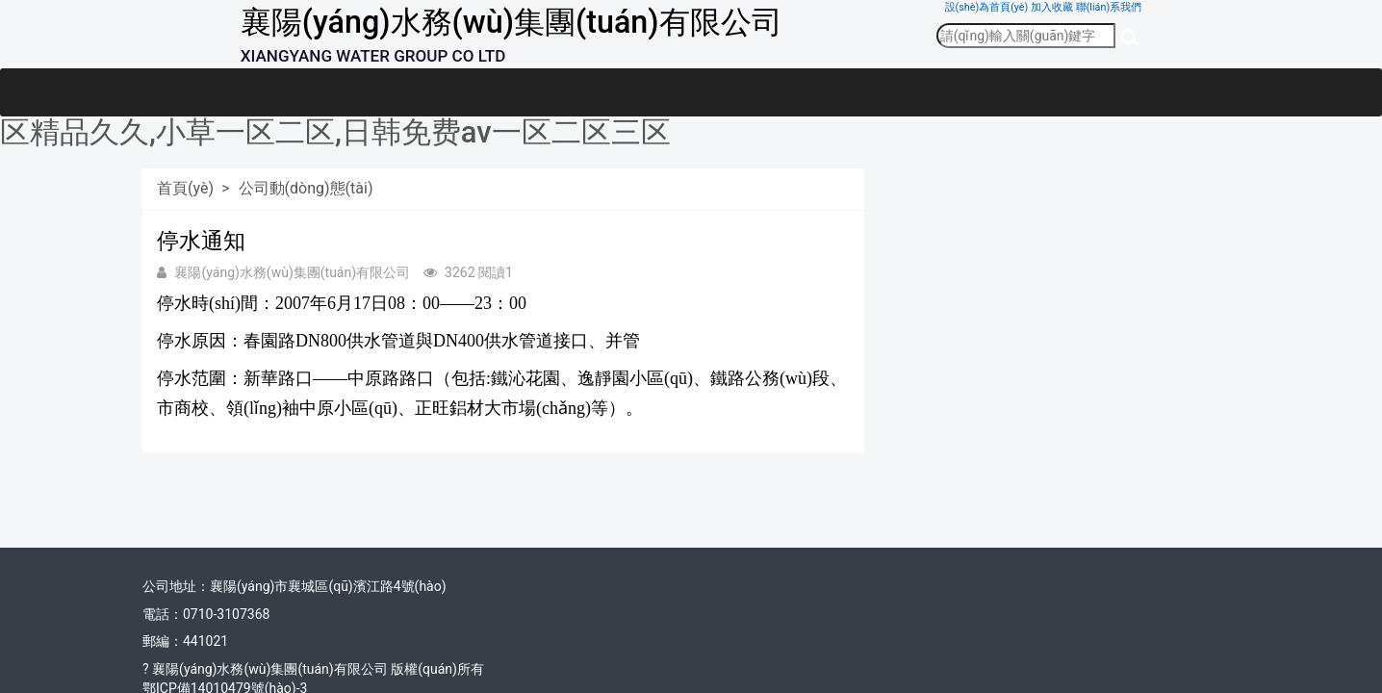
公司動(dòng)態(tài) (306, 188)
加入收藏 (1052, 7)
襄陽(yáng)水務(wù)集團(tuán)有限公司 (511, 22)
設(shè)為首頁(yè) (987, 7)
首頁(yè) (185, 188)
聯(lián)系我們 (1108, 7)
